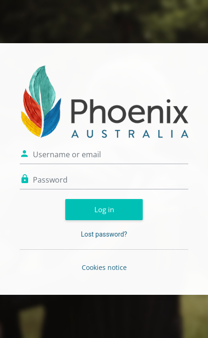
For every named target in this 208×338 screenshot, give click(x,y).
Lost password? (104, 234)
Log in (104, 209)
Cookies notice (104, 267)
